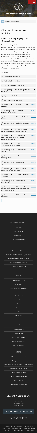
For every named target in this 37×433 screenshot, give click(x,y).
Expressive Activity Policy (10, 96)
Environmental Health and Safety (13, 85)
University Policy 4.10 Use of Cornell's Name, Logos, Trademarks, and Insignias (14, 130)
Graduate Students (18, 243)
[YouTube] (19, 418)
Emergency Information (18, 361)
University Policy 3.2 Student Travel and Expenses (15, 105)
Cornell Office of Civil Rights (18, 372)
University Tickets (18, 345)
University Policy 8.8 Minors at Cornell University (14, 196)
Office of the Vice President (18, 357)
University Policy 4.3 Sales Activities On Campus (15, 118)
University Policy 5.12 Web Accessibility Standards (15, 175)
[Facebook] (24, 418)
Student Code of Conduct (10, 81)
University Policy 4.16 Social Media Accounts (13, 151)
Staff (18, 300)
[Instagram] (13, 418)
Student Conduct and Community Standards (18, 255)
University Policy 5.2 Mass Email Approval (12, 163)
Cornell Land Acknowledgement (18, 376)
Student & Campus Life (18, 13)
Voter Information (18, 380)
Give (18, 312)
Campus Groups (18, 333)
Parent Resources (18, 247)
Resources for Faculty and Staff (18, 288)
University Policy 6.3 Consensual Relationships (13, 181)
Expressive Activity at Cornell (18, 266)
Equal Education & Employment (18, 384)
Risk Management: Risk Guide (11, 100)
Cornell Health (18, 284)
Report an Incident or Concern (18, 369)
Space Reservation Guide (18, 341)
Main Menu (34, 2)
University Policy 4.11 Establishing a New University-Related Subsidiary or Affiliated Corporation (14, 137)
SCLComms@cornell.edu (19, 430)
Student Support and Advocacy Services (18, 259)
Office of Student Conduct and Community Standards (18, 365)
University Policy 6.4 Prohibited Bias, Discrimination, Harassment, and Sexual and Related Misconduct (15, 189)
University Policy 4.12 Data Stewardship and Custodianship (11, 144)
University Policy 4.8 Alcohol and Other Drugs (15, 124)
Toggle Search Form (30, 2)
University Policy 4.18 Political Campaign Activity (12, 157)
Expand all (5, 72)
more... (33, 104)
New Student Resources (18, 239)
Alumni (18, 304)
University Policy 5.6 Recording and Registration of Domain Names (13, 169)
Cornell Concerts (18, 329)
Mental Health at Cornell (18, 280)
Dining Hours (18, 227)
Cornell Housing (18, 231)
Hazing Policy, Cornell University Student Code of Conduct (18, 91)
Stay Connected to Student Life (18, 262)
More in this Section (10, 21)
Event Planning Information (18, 337)
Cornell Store (18, 235)
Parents (18, 308)
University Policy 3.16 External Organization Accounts (12, 112)
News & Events (18, 315)
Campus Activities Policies (10, 76)
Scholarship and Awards (18, 251)
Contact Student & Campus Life (18, 411)
